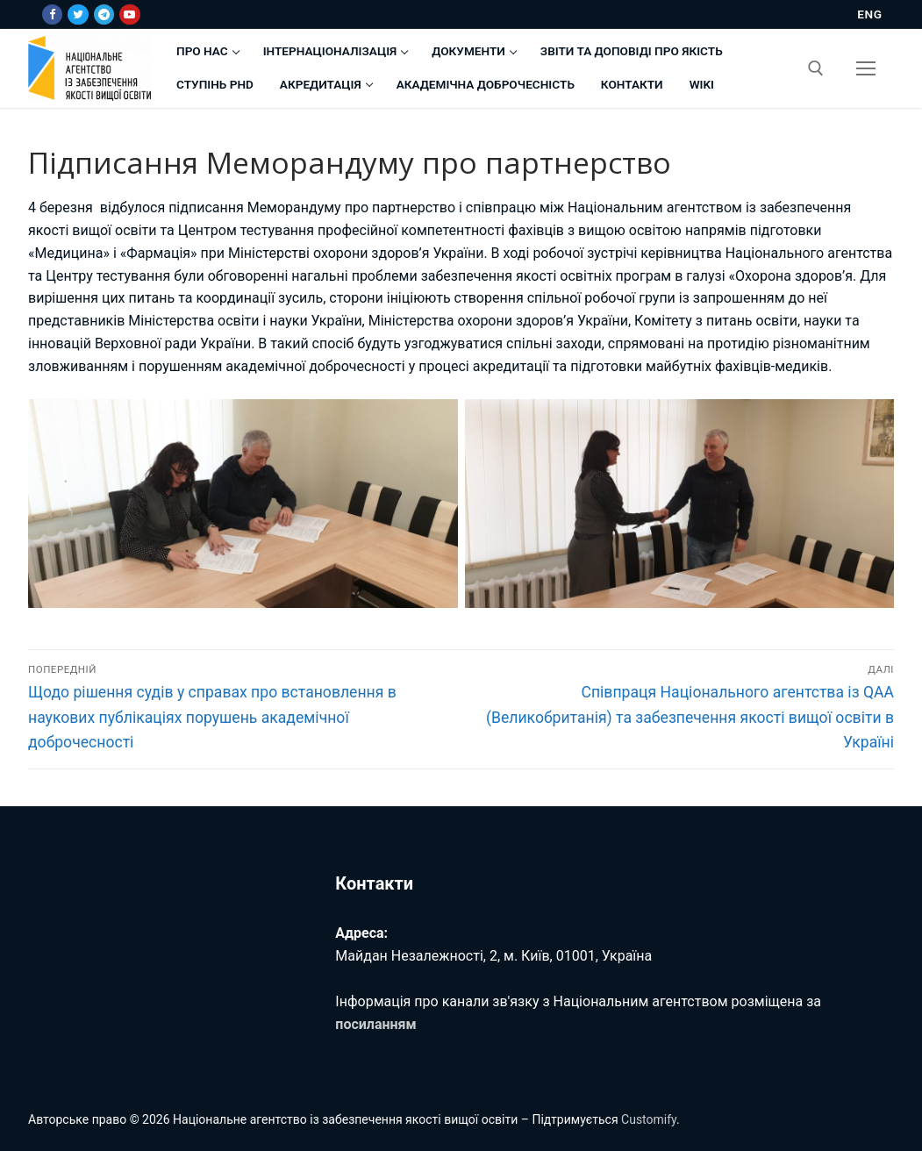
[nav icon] (866, 68)
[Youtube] (129, 14)
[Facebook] (52, 14)
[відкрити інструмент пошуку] (816, 68)
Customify (648, 1119)
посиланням (375, 1024)
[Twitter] (78, 14)
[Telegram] (104, 14)
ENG (869, 14)
